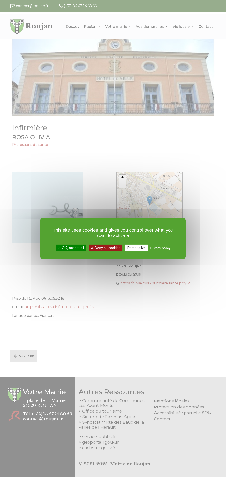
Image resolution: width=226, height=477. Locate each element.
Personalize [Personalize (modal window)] (136, 248)
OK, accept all (71, 248)
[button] (122, 178)
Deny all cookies (105, 248)
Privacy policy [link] (160, 248)
